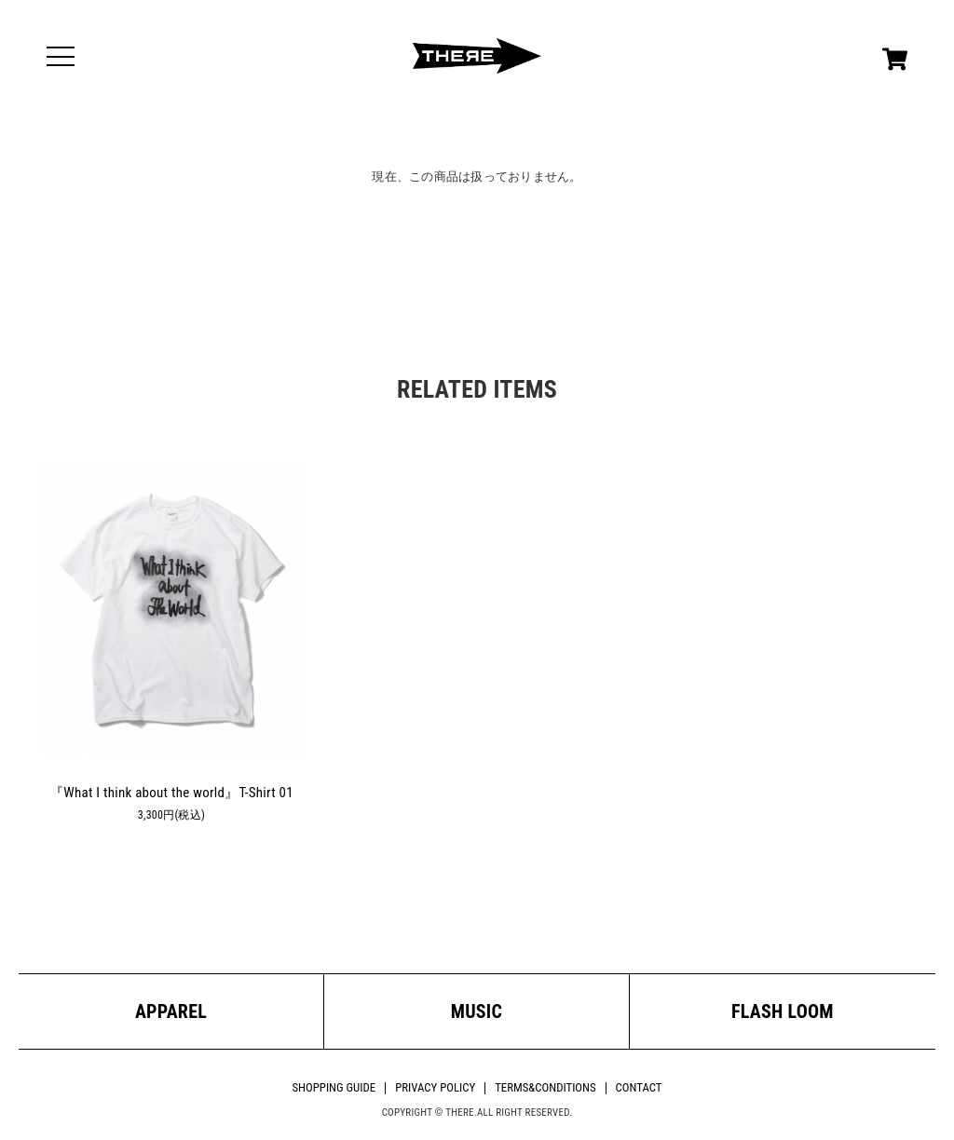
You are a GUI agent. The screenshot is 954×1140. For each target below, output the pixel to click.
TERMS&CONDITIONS (545, 1087)
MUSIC (476, 1011)
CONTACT (639, 1087)
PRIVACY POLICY (435, 1087)
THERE (477, 56)
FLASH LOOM (782, 1011)
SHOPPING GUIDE (333, 1087)
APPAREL (171, 1011)
